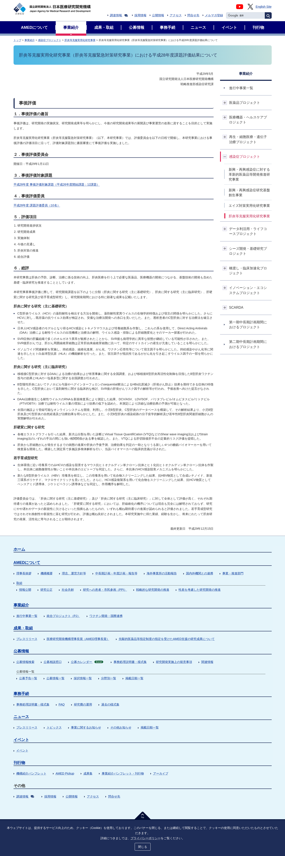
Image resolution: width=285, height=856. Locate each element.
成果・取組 (23, 628)
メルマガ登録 (214, 15)
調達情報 (119, 15)
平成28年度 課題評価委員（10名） (37, 205)
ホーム (19, 549)
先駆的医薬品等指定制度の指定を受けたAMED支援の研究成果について (167, 639)
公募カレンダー (87, 662)
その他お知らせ (120, 727)
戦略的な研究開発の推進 (152, 589)
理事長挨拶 (23, 573)
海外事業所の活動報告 (162, 573)
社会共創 (68, 589)
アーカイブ (160, 773)
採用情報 (140, 15)
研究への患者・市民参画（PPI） (105, 589)
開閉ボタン (225, 103)
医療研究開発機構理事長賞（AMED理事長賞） (78, 639)
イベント (21, 740)
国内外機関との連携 (199, 573)
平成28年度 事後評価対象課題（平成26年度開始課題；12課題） (57, 184)
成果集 (87, 773)
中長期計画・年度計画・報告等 (116, 573)
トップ (17, 40)
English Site (264, 6)
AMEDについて (27, 562)
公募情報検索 (25, 662)
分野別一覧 (108, 678)
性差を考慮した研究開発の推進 (200, 589)
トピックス (54, 727)
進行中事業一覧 (26, 616)
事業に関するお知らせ (86, 727)
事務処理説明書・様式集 (130, 662)
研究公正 (46, 589)
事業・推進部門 (232, 573)
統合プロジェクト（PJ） (63, 616)
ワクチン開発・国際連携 (106, 616)
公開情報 (158, 15)
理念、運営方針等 (74, 573)
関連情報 (207, 662)
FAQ (62, 704)
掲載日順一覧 (134, 678)
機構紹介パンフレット (31, 773)
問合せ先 (193, 15)
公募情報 (21, 651)
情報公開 (25, 589)
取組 (19, 583)
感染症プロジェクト (49, 40)
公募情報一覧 (55, 678)
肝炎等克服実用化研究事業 (80, 40)
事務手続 (21, 694)
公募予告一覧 (28, 678)
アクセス (176, 15)
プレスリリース (26, 639)
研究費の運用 (83, 704)
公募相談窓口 (53, 662)
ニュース (21, 717)
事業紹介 (30, 40)
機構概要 (47, 573)
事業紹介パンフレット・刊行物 (123, 773)
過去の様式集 (110, 704)
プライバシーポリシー (146, 838)
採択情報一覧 (83, 678)
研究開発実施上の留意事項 (174, 662)
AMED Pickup (65, 773)
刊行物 (19, 763)
